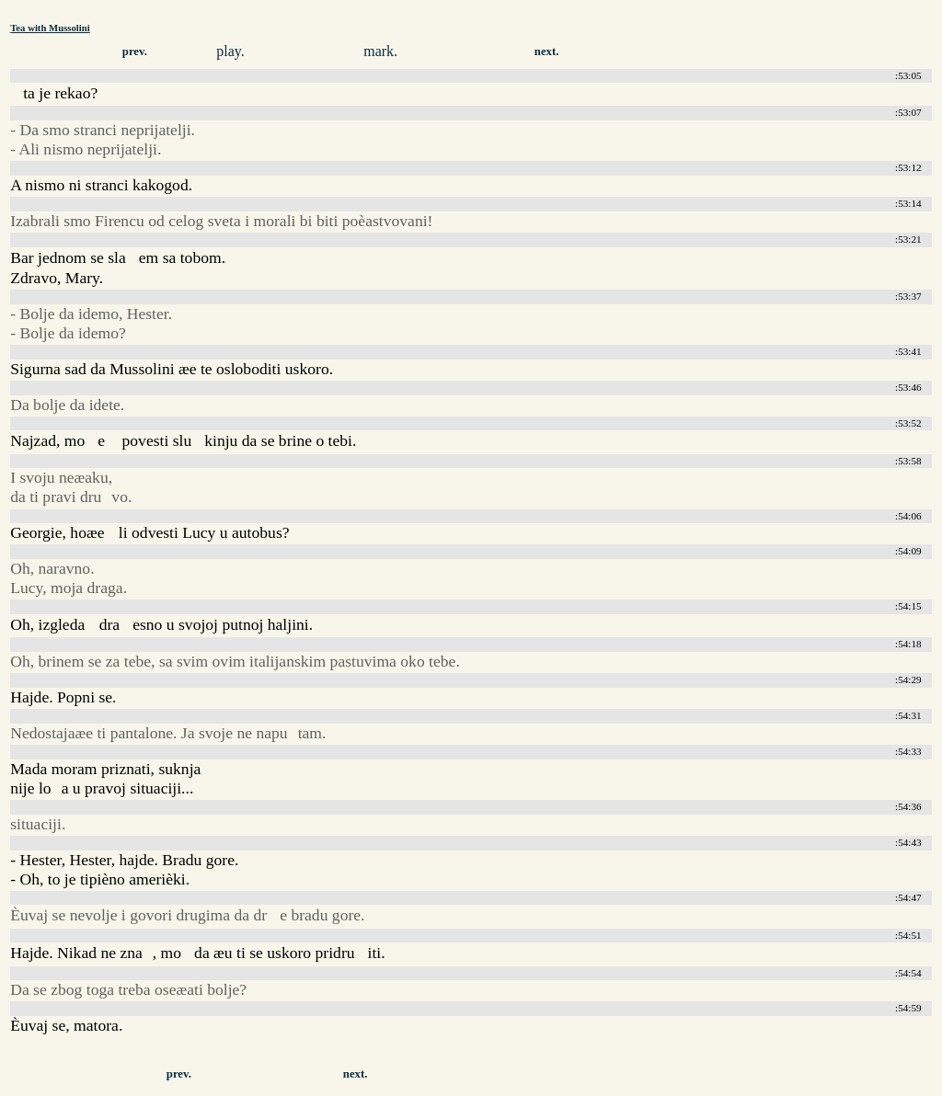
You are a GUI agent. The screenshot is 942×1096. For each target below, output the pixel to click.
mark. (380, 51)
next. (546, 51)
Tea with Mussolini (50, 27)
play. (230, 51)
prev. (134, 51)
